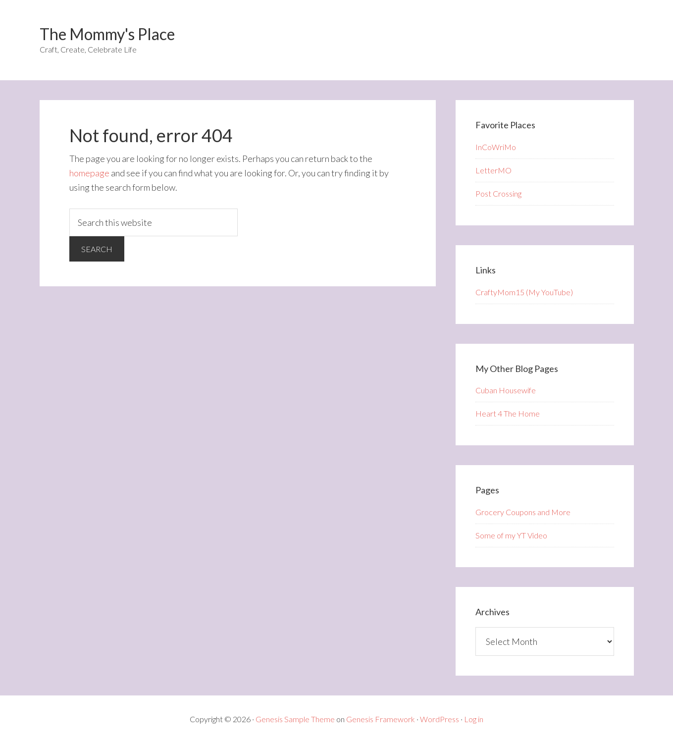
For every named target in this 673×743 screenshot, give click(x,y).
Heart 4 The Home (507, 413)
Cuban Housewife (505, 390)
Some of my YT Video (511, 535)
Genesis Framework (380, 719)
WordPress (439, 719)
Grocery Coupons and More (522, 512)
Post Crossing (498, 193)
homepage (89, 172)
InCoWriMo (495, 147)
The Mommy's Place (107, 34)
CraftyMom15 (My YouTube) (524, 292)
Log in (473, 719)
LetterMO (493, 170)
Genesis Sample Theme (295, 719)
